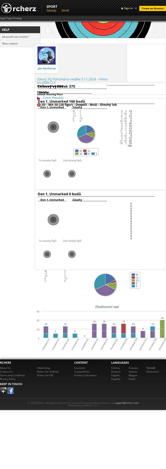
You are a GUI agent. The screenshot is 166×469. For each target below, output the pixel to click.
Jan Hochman (47, 68)
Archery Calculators (85, 375)
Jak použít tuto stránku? (15, 36)
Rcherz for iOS (45, 375)
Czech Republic (53, 97)
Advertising (43, 368)
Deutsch (116, 371)
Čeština (115, 368)
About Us (5, 368)
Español (115, 379)
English (115, 375)
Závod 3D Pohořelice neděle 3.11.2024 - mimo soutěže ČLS (72, 81)
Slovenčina (152, 371)
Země (65, 10)
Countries (79, 368)
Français (133, 368)
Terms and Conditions (12, 375)
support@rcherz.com (127, 403)
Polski (132, 379)
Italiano (133, 371)
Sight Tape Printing (11, 18)
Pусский (150, 368)
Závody (51, 10)
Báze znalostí (10, 43)
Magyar (133, 375)
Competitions (81, 371)
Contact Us (6, 371)
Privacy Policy (7, 379)
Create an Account (152, 8)
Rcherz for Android (47, 371)
